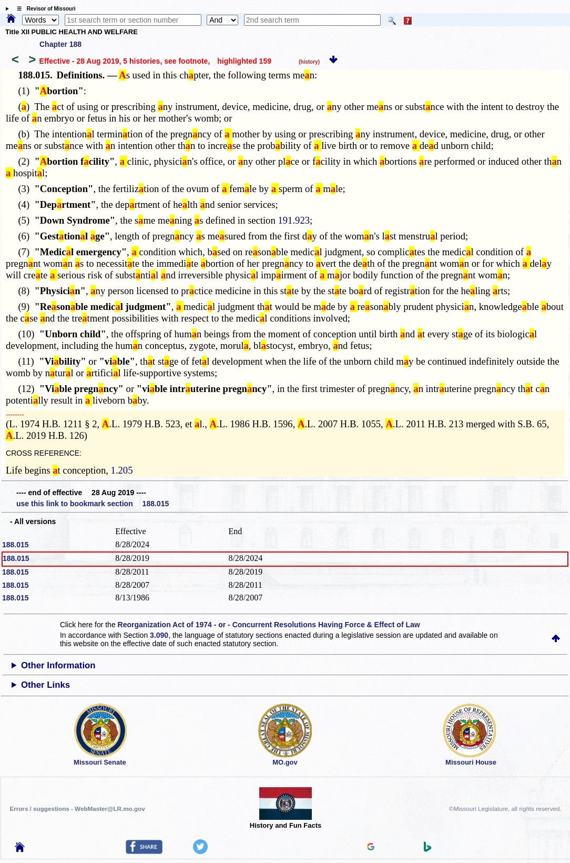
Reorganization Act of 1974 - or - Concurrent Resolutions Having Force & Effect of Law (269, 624)
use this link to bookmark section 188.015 (92, 503)
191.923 (294, 220)
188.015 (15, 544)
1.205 (122, 470)
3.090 (159, 635)
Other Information (58, 665)
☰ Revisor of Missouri (44, 9)
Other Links (45, 685)
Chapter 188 (60, 44)
